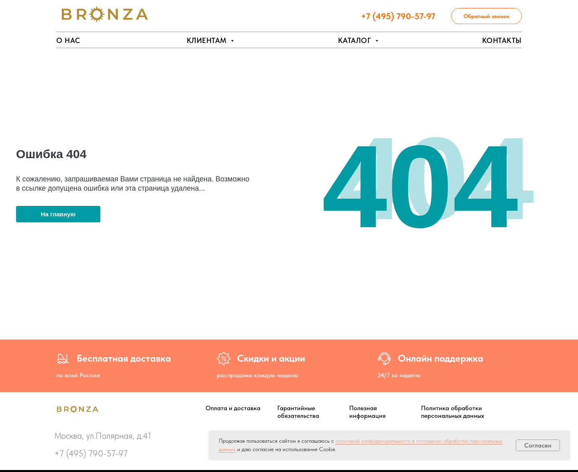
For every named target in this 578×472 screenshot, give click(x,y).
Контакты (502, 40)
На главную (58, 214)
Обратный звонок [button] (486, 16)
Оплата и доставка (233, 408)
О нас (68, 40)
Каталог (355, 40)
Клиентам (208, 40)
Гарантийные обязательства (298, 411)
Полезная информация (367, 411)
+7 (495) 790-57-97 (91, 453)
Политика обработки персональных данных (452, 411)
